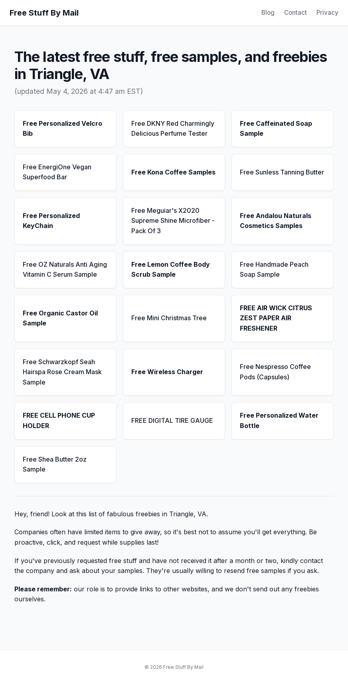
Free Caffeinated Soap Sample (276, 128)
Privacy (327, 12)
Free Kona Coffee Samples (173, 172)
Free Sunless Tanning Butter (282, 172)
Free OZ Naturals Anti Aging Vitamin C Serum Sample (65, 269)
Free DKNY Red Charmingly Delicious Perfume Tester (172, 128)
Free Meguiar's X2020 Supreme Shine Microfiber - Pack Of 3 (173, 220)
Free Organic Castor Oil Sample (60, 318)
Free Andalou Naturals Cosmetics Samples (275, 221)
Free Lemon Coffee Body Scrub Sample (170, 269)
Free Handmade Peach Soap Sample (274, 269)
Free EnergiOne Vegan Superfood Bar (57, 172)
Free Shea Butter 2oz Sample (55, 464)
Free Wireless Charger (167, 372)
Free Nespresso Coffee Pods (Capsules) (275, 372)
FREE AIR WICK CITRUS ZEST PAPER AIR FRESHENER (276, 318)
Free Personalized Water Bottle (279, 420)
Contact (295, 12)
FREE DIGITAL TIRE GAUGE (172, 420)
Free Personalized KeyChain (51, 221)
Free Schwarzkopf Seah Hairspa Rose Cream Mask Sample (62, 372)
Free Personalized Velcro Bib (62, 128)
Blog (268, 12)
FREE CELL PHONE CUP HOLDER (59, 420)
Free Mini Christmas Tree (169, 318)
